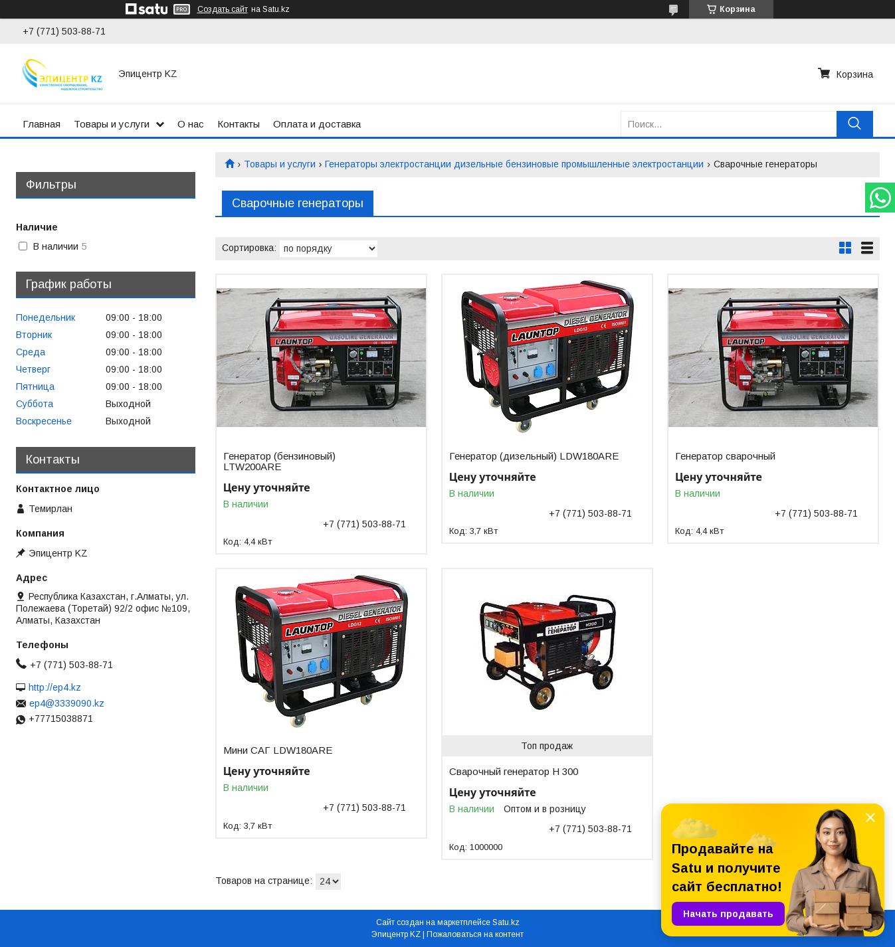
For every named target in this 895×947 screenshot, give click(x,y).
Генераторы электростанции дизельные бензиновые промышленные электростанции (514, 164)
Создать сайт (222, 9)
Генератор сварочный (725, 456)
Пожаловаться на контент (475, 934)
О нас (190, 123)
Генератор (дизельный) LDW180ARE (534, 456)
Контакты (238, 123)
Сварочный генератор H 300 (513, 771)
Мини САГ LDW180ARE (277, 750)
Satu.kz (506, 922)
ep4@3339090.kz (66, 703)
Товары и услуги (111, 123)
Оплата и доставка (317, 123)
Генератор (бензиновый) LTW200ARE (279, 461)
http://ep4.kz (55, 687)
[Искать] (855, 124)
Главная (41, 123)
